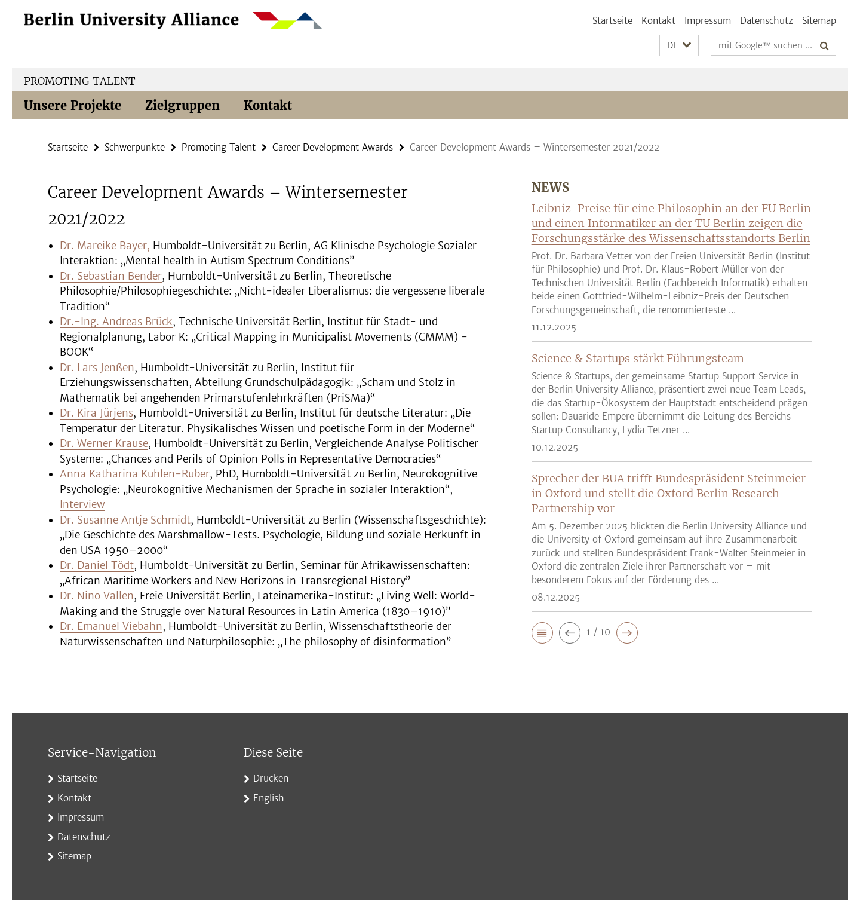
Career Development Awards (332, 147)
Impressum (707, 20)
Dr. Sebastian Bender (111, 276)
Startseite (612, 20)
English (268, 798)
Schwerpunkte (135, 147)
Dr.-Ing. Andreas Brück (116, 321)
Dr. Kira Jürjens (96, 413)
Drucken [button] (270, 778)
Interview (82, 504)
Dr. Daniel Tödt (97, 565)
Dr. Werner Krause (104, 443)
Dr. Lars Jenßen (97, 367)
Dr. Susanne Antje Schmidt (125, 519)
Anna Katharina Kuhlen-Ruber (135, 473)
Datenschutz (766, 20)
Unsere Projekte (72, 105)
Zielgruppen (182, 105)
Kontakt (658, 20)
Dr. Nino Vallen (97, 595)
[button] (679, 46)
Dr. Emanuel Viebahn (111, 626)
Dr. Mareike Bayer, (105, 245)
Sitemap (819, 20)
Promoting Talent (80, 81)
